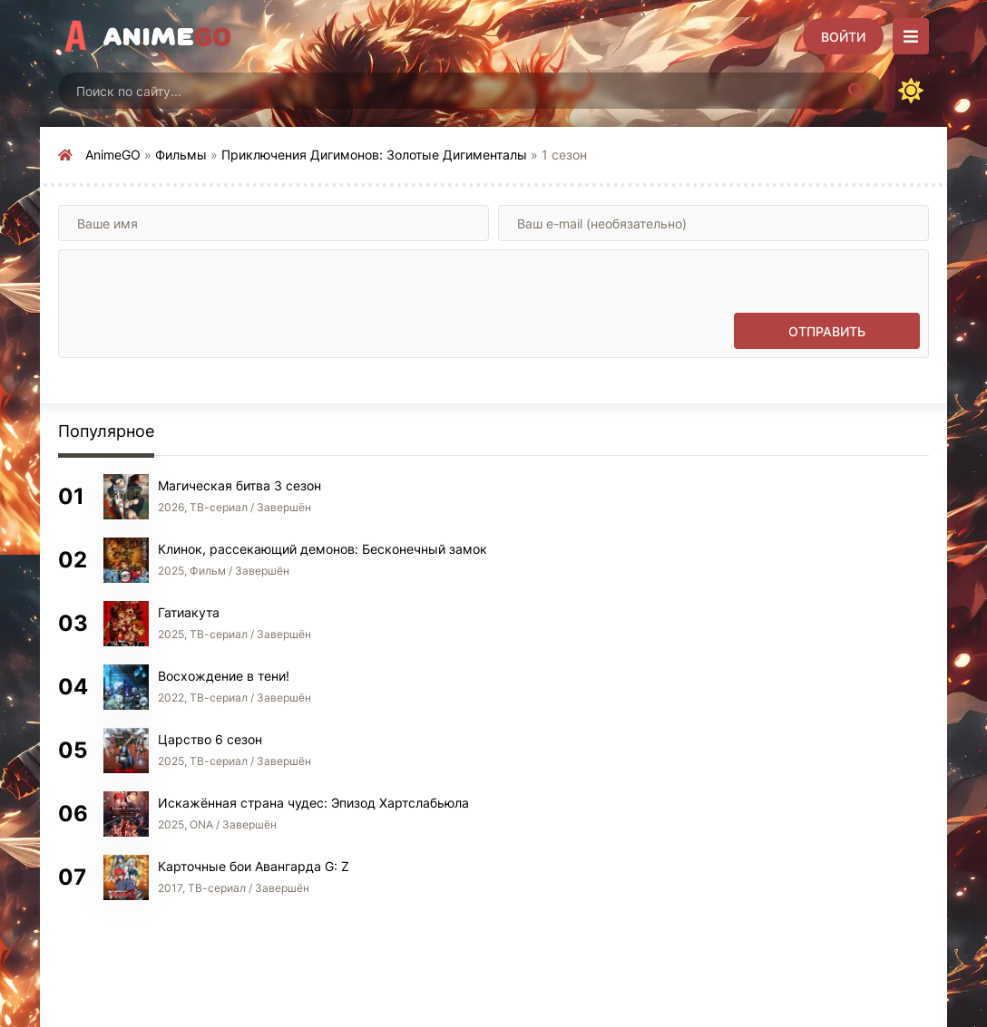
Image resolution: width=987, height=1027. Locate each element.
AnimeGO (113, 154)
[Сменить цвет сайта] (911, 91)
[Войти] (843, 36)
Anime (167, 36)
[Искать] (856, 91)
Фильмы (181, 154)
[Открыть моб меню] (911, 36)
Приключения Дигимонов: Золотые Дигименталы (374, 154)
